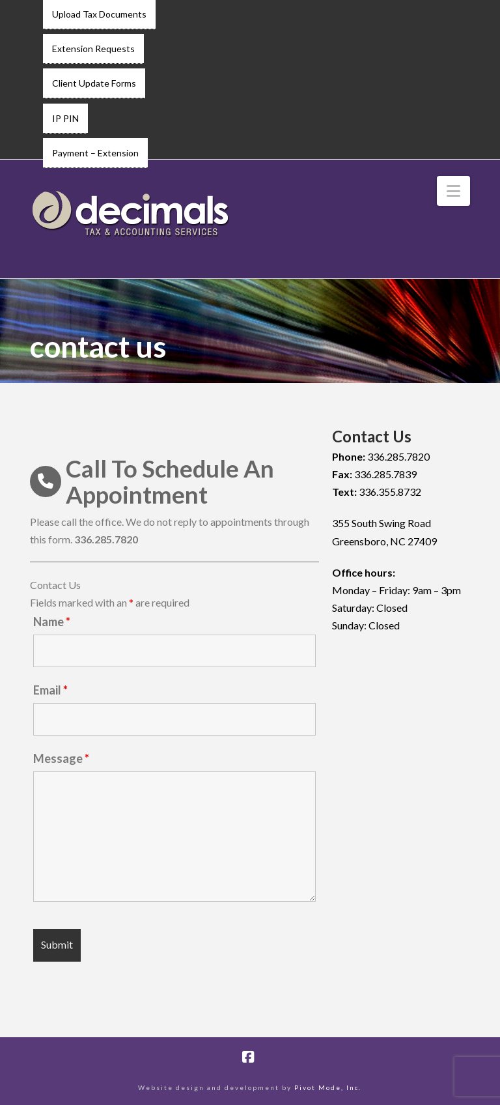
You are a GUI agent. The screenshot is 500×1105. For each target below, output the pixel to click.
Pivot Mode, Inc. (327, 1087)
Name (51, 621)
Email (50, 689)
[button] (453, 191)
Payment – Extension (95, 152)
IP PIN (65, 118)
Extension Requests (93, 48)
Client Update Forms (94, 83)
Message (61, 758)
